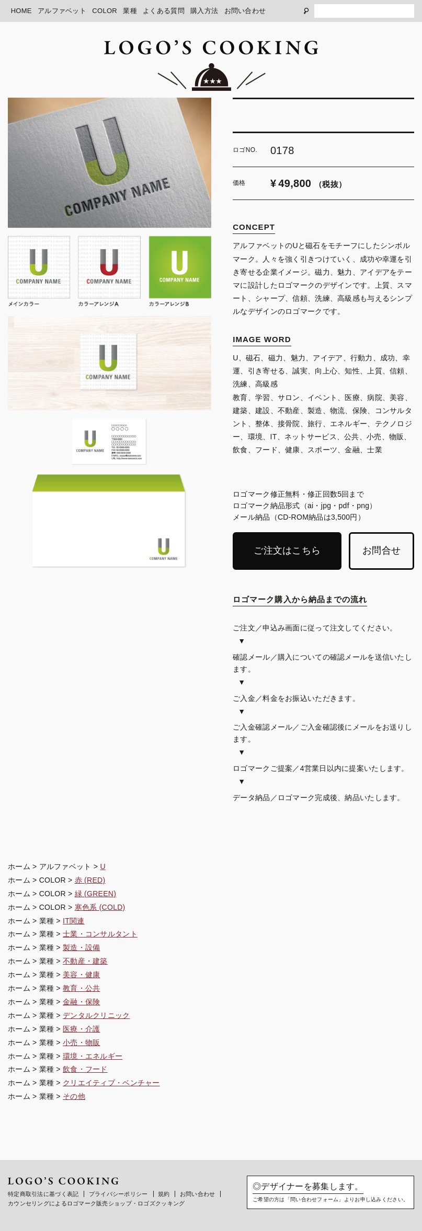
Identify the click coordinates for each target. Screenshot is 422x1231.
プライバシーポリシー (118, 1194)
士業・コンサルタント (100, 934)
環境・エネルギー (92, 1056)
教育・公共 (81, 988)
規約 (164, 1194)
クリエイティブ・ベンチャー (111, 1082)
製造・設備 (81, 947)
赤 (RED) (90, 880)
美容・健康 (81, 974)
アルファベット (62, 11)
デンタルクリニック (96, 1015)
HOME (21, 11)
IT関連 (74, 921)
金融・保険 (81, 1002)
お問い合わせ (245, 11)
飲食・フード (85, 1069)
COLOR (104, 11)
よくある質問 (164, 11)
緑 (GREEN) (96, 893)
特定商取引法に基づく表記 (43, 1194)
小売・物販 (81, 1042)
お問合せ (381, 550)
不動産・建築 (85, 961)
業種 (130, 11)
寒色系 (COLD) (100, 907)
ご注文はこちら (287, 550)
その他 (74, 1096)
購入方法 (204, 11)
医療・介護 (81, 1029)
